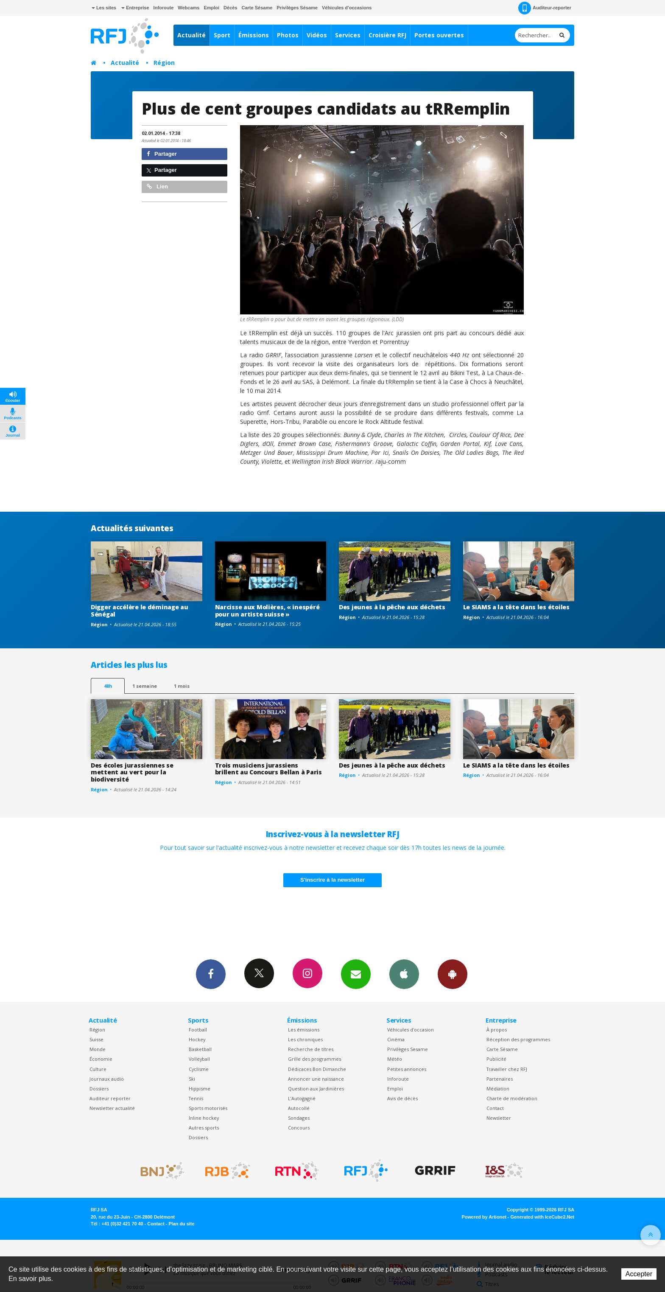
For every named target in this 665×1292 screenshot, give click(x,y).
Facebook (211, 973)
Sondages (299, 1118)
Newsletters (356, 973)
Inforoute (164, 7)
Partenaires (499, 1079)
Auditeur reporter (110, 1098)
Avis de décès (402, 1098)
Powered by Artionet (484, 1216)
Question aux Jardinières (316, 1088)
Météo (394, 1059)
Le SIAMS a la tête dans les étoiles (516, 607)
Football (198, 1029)
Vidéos (317, 35)
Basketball (200, 1049)
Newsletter (498, 1118)
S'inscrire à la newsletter (332, 880)
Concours (299, 1127)
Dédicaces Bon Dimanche (317, 1069)
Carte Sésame (257, 7)
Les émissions (303, 1029)
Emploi (211, 7)
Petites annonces (406, 1069)
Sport (222, 35)
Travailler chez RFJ (506, 1069)
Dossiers (99, 1088)
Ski (192, 1079)
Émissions (253, 35)
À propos (496, 1029)
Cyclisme (199, 1069)
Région (164, 63)
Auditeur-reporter (544, 8)
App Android (452, 973)
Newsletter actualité (112, 1108)
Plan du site (181, 1223)
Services (347, 35)
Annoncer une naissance (316, 1079)
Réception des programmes (518, 1039)
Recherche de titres (310, 1049)
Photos (288, 35)
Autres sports (204, 1127)
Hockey (197, 1039)
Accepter (639, 1274)
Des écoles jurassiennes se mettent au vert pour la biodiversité (132, 772)
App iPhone (404, 973)
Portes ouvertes (439, 35)
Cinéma (396, 1039)
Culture (97, 1069)
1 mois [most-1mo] (182, 686)
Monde (97, 1049)
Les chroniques (305, 1039)
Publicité (496, 1059)
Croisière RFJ (387, 35)
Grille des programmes (314, 1059)
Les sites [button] (104, 7)
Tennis (196, 1098)
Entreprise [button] (135, 7)
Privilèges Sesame (407, 1049)
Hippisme (199, 1088)
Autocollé (299, 1108)
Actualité (191, 35)
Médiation (497, 1088)
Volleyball (199, 1059)
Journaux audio (106, 1079)
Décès (230, 7)
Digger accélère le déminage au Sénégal (139, 610)
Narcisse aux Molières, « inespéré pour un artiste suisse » (267, 610)
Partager (162, 154)
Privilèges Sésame (297, 7)
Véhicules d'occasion (410, 1029)
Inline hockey (204, 1118)
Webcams (188, 7)
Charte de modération (511, 1098)
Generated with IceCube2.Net (542, 1216)
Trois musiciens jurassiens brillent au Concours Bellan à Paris (268, 768)
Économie (100, 1059)
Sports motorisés (208, 1108)
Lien (157, 186)
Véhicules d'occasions (347, 7)
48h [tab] (108, 686)
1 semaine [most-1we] (144, 686)
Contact (495, 1108)
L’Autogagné (302, 1098)
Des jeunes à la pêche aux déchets (392, 607)
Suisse (96, 1039)
